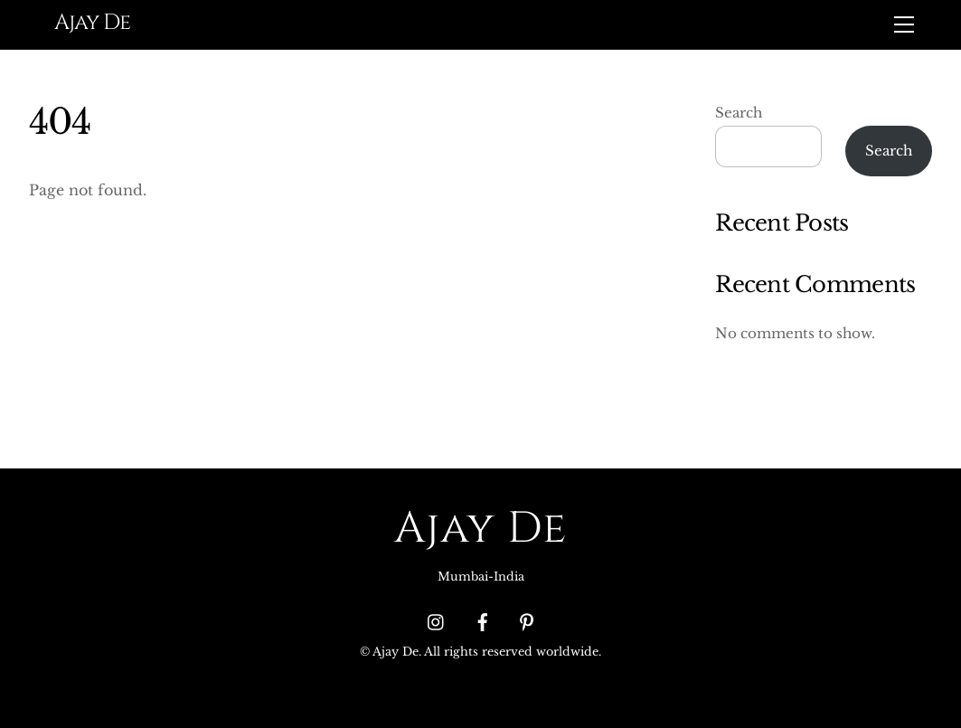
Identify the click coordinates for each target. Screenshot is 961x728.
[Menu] (904, 24)
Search (738, 112)
